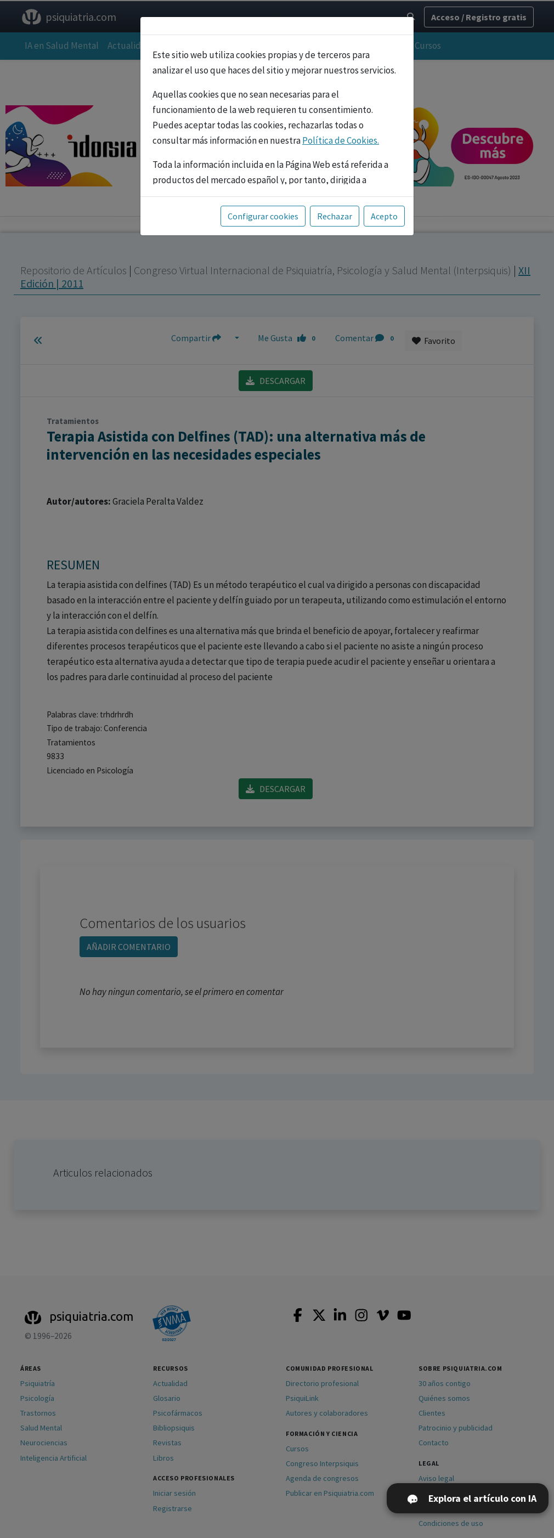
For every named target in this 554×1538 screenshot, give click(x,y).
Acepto (384, 216)
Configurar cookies (263, 216)
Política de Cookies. (340, 140)
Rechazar (334, 216)
